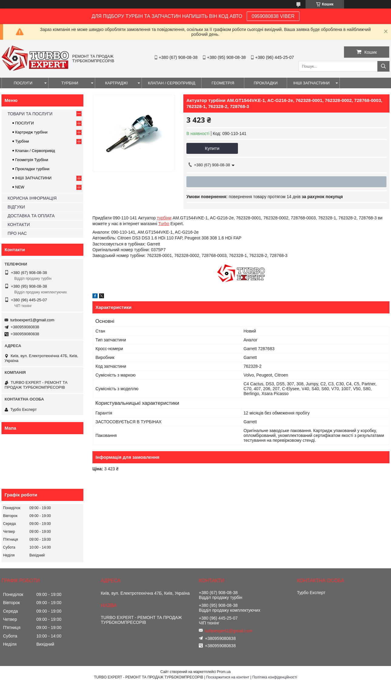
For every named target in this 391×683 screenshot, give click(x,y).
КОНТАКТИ (19, 224)
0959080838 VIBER (273, 16)
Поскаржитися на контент (227, 677)
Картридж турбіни (31, 132)
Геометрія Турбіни (31, 159)
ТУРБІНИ (69, 83)
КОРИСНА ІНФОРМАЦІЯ (32, 198)
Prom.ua (224, 672)
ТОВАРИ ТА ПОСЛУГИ (30, 113)
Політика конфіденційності (274, 677)
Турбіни (22, 141)
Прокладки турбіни (32, 169)
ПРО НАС (17, 233)
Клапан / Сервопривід (35, 150)
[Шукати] (383, 66)
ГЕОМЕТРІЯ (223, 83)
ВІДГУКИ (16, 207)
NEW (19, 187)
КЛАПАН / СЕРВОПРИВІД (171, 83)
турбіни (164, 217)
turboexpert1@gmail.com (32, 320)
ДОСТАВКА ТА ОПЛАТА (31, 215)
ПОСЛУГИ (23, 83)
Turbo (163, 223)
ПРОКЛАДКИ (266, 83)
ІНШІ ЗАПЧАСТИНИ (311, 83)
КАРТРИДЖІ (116, 83)
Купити (212, 148)
